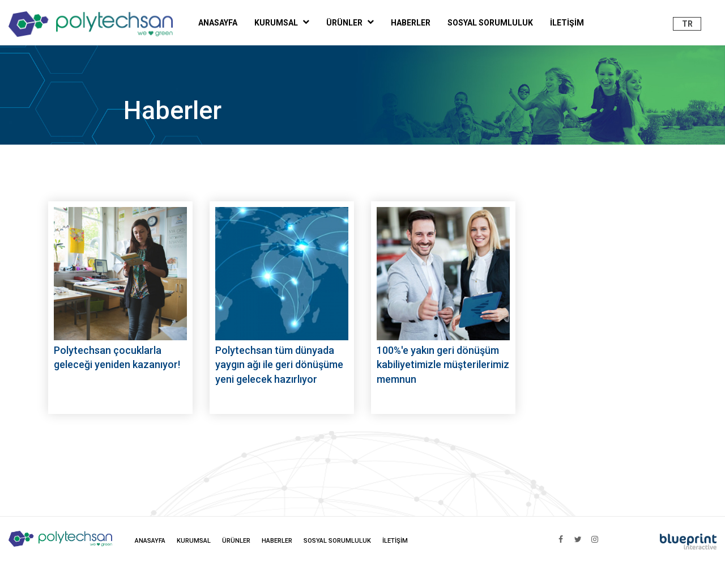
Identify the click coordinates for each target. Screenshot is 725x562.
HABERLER (410, 22)
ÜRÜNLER (350, 22)
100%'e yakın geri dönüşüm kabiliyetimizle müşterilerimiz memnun (443, 364)
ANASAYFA (217, 22)
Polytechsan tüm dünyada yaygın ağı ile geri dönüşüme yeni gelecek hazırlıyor (279, 364)
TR (687, 23)
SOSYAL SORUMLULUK (490, 22)
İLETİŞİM (567, 22)
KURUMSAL (281, 22)
